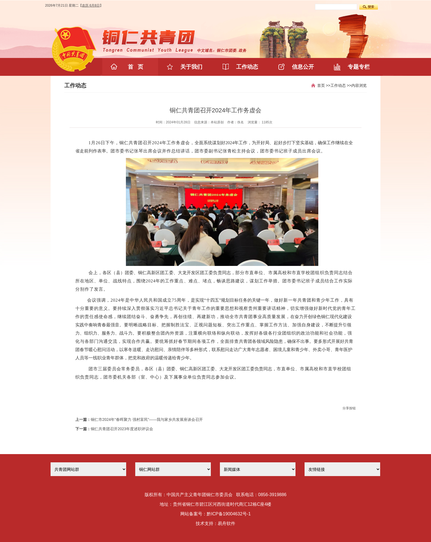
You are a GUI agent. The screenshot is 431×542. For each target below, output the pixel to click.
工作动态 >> (340, 85)
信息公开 (303, 67)
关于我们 (191, 67)
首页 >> (323, 85)
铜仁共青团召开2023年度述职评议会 (122, 429)
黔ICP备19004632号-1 (229, 514)
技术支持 (204, 523)
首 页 (135, 67)
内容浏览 (359, 85)
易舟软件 (226, 523)
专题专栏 (359, 67)
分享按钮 (349, 408)
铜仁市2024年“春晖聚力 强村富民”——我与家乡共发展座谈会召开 (147, 419)
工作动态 (247, 67)
